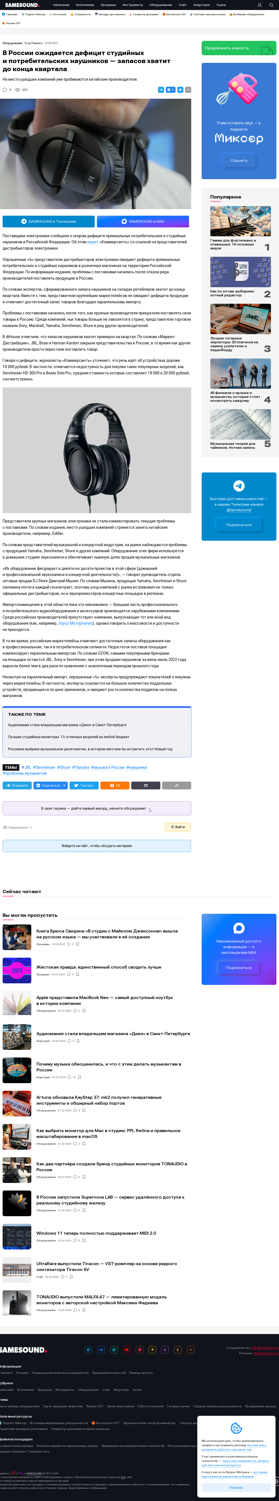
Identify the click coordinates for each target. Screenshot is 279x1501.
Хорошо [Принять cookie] (236, 1487)
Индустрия (43, 1040)
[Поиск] (269, 5)
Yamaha (82, 767)
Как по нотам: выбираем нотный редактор (232, 293)
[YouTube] (126, 1349)
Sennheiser (45, 767)
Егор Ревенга (33, 43)
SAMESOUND (34, 1473)
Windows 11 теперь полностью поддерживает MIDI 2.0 (96, 1233)
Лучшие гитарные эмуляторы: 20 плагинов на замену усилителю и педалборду (234, 344)
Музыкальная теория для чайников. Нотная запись (232, 446)
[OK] (177, 1349)
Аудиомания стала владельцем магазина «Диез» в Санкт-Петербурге (67, 725)
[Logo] (22, 5)
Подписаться (239, 525)
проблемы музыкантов (26, 773)
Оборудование (13, 43)
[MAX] (114, 1349)
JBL (28, 767)
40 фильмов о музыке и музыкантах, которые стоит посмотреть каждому (235, 397)
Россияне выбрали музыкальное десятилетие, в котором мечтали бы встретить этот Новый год (90, 749)
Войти (178, 827)
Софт (40, 1276)
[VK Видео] (139, 1349)
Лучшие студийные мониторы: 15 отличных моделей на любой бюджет (69, 737)
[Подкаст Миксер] (165, 1349)
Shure (65, 767)
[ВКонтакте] (101, 1349)
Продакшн (43, 944)
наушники (138, 767)
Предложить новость (227, 48)
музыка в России (109, 767)
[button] (161, 90)
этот (123, 1477)
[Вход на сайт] (261, 5)
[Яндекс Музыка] (152, 1349)
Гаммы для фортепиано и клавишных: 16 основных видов (233, 244)
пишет (93, 242)
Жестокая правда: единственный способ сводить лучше (99, 967)
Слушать (239, 160)
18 (74, 1077)
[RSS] (190, 1349)
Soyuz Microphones (75, 623)
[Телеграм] (88, 1349)
